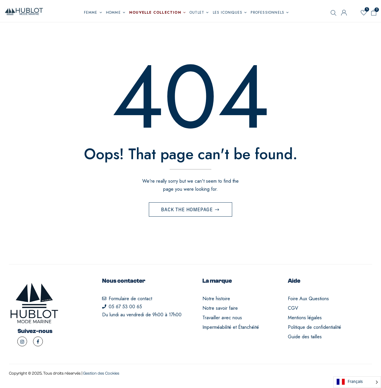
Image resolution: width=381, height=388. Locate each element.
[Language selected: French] (357, 382)
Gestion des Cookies (101, 373)
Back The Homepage (187, 210)
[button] (374, 14)
